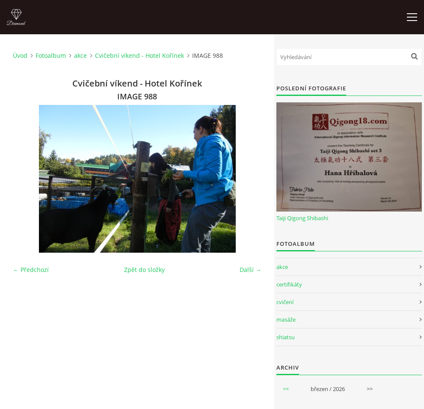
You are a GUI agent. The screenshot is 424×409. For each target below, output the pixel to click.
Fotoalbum (51, 55)
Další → (250, 270)
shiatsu (285, 337)
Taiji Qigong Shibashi (302, 218)
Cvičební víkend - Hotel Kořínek (139, 55)
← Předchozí (31, 270)
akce (80, 55)
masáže (286, 319)
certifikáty (289, 284)
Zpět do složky (144, 270)
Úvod (20, 55)
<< (286, 389)
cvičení (285, 302)
